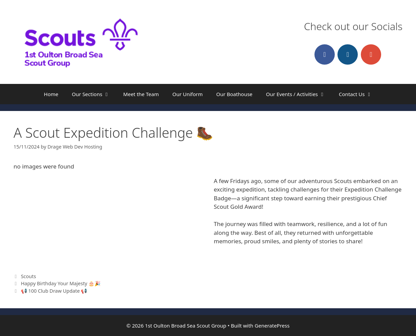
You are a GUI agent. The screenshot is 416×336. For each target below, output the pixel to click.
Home (51, 94)
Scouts (28, 276)
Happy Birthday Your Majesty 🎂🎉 (61, 283)
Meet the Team (141, 94)
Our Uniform (187, 94)
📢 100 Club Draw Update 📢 (54, 291)
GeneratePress (272, 325)
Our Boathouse (234, 94)
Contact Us (359, 94)
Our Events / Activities (299, 94)
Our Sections (94, 94)
